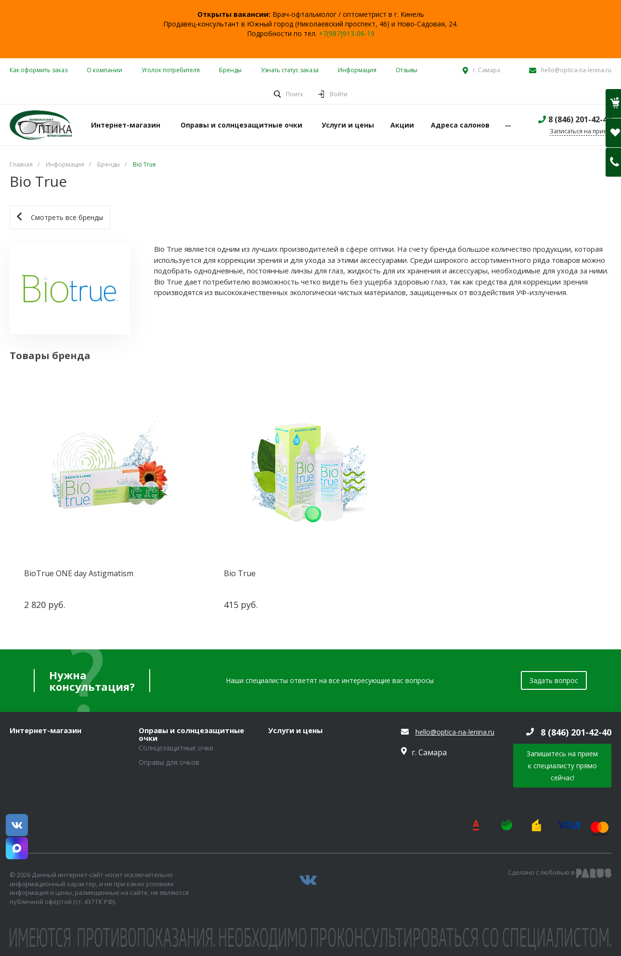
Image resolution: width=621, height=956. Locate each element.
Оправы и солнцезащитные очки (191, 734)
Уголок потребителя (171, 70)
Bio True (240, 573)
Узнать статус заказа (290, 70)
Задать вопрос (554, 680)
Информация (357, 70)
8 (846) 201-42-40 (579, 119)
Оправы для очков (169, 762)
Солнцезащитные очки (176, 747)
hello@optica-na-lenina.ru (576, 70)
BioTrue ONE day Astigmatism (78, 573)
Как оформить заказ (38, 70)
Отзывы (406, 70)
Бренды (230, 70)
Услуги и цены (295, 730)
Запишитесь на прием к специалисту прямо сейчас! (562, 765)
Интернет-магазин (45, 730)
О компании (104, 70)
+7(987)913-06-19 (347, 33)
